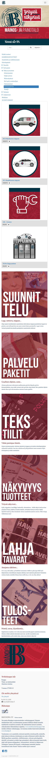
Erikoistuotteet (8, 73)
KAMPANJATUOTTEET (9, 57)
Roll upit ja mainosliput (11, 81)
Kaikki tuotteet (6, 54)
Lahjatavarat (7, 95)
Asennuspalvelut (9, 86)
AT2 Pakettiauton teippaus (11, 139)
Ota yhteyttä (5, 696)
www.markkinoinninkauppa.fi (34, 726)
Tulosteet (6, 92)
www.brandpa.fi (6, 731)
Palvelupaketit (6, 62)
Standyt (6, 89)
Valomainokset (8, 84)
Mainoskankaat (8, 78)
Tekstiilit (5, 65)
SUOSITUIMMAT (7, 100)
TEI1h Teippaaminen (9, 263)
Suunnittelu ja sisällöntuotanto (10, 60)
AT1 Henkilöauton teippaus (11, 180)
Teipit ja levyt (8, 76)
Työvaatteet (6, 68)
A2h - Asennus (7, 222)
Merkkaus (5, 97)
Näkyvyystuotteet (9, 70)
